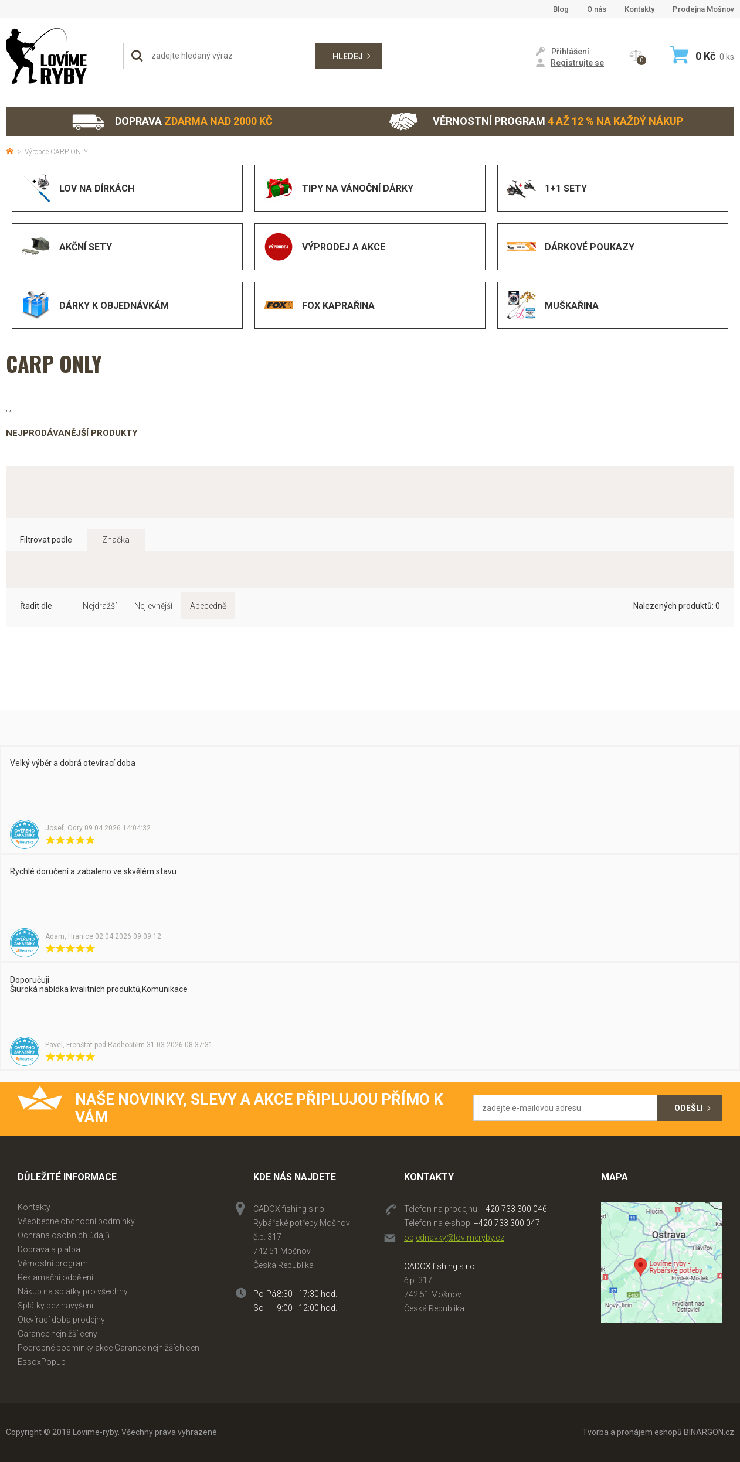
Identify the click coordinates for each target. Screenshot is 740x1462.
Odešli (688, 1108)
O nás (596, 9)
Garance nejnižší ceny (57, 1333)
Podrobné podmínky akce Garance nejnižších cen (108, 1347)
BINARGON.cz (709, 1432)
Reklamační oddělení (55, 1277)
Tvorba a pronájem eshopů (632, 1432)
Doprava (172, 121)
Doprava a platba (49, 1249)
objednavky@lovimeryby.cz (454, 1237)
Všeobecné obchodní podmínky (76, 1221)
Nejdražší (100, 606)
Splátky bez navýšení (55, 1305)
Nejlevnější (153, 606)
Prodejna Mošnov (703, 9)
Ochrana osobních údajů (64, 1235)
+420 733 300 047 (507, 1223)
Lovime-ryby (58, 56)
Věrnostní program (536, 121)
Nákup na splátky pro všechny (73, 1291)
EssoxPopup (42, 1361)
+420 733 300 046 (514, 1209)
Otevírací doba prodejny (61, 1319)
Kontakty (639, 9)
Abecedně (208, 606)
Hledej (347, 56)
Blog (561, 9)
